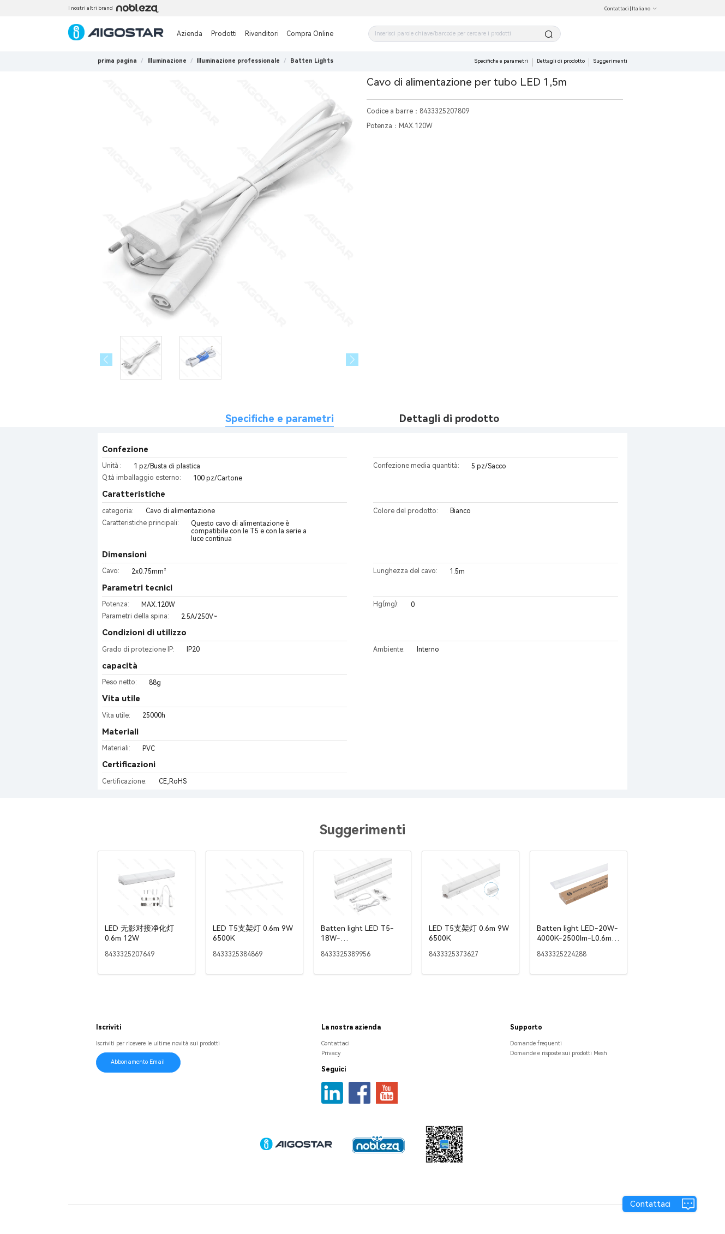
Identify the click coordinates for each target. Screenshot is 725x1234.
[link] (167, 60)
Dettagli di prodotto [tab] (449, 418)
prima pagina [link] (117, 60)
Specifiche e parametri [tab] (279, 418)
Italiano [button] (644, 8)
